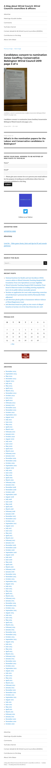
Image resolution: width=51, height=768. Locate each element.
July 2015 (9, 586)
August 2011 (10, 700)
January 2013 (10, 659)
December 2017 (11, 516)
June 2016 (9, 560)
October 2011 (10, 695)
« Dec (12, 344)
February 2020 (10, 453)
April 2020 (9, 448)
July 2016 (9, 557)
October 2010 (10, 724)
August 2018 (10, 497)
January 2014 (10, 630)
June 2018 (9, 502)
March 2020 (10, 451)
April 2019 (9, 477)
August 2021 (10, 417)
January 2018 (10, 514)
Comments (8, 23)
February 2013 (10, 656)
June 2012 (9, 675)
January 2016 (10, 572)
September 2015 (11, 581)
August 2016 (10, 555)
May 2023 (9, 386)
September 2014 (11, 610)
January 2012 (10, 688)
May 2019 (9, 475)
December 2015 (11, 574)
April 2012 (9, 680)
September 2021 (11, 415)
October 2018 (10, 492)
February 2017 (10, 540)
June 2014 (9, 617)
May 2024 (9, 376)
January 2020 (10, 456)
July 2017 (9, 528)
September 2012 (11, 668)
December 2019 (11, 458)
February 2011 (10, 714)
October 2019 (10, 463)
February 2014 (10, 627)
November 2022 (11, 393)
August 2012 (10, 671)
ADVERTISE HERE (10, 231)
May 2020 (9, 446)
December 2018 (11, 487)
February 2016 (10, 569)
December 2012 (11, 661)
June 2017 (9, 531)
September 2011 (11, 697)
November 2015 (11, 576)
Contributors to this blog (12, 35)
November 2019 (11, 461)
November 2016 (11, 547)
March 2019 (10, 480)
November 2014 (11, 605)
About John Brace (10, 39)
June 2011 (9, 704)
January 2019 (10, 485)
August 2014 (10, 613)
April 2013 (9, 651)
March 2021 (9, 429)
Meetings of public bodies (13, 18)
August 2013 (10, 642)
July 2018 (9, 499)
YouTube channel (10, 27)
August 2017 (10, 526)
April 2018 (9, 506)
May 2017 (9, 533)
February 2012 (10, 685)
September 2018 (11, 494)
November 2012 (11, 663)
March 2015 (9, 596)
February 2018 (10, 511)
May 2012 (9, 678)
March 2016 (10, 567)
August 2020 (10, 439)
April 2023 (9, 388)
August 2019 (10, 468)
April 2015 (9, 593)
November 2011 (11, 692)
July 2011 (8, 702)
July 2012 (9, 673)
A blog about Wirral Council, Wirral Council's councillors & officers (22, 7)
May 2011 (9, 707)
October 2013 (10, 637)
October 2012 (10, 666)
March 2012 (9, 683)
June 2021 (9, 422)
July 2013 (9, 644)
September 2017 (11, 523)
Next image (17, 48)
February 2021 (10, 432)
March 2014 (9, 625)
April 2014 (9, 622)
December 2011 (11, 690)
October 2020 (10, 436)
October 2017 (10, 521)
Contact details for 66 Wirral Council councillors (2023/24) (23, 31)
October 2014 (10, 608)
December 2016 (11, 545)
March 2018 (9, 509)
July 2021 (9, 420)
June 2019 (9, 473)
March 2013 (9, 654)
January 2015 (10, 601)
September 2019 (11, 465)
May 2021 (9, 424)
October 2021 (10, 412)
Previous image (8, 48)
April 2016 (9, 564)
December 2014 (11, 603)
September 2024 (11, 374)
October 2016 (10, 550)
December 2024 (11, 371)
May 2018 (9, 504)
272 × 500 (15, 126)
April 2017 (9, 535)
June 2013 (9, 646)
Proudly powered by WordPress (17, 764)
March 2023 (10, 391)
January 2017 (10, 543)
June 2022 (9, 398)
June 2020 (9, 444)
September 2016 (11, 552)
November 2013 (11, 634)
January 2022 (10, 405)
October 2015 (10, 579)
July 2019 (9, 470)
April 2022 (9, 400)
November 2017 (11, 519)
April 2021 (9, 427)
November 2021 (11, 410)
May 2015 (9, 591)
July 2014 (9, 615)
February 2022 (10, 403)
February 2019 (10, 482)
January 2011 (10, 716)
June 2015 (9, 589)
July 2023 (9, 383)
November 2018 (11, 490)
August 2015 (10, 584)
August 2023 (10, 381)
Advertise (7, 14)
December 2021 (11, 407)
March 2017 (9, 538)
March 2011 (9, 712)
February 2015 (10, 598)
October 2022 (10, 395)
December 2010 (11, 719)
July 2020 (9, 441)
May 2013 (9, 649)
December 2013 (11, 632)
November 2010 (11, 721)
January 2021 (10, 434)
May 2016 (9, 562)
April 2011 (9, 709)
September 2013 (11, 639)
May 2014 (9, 620)
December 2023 (11, 378)
